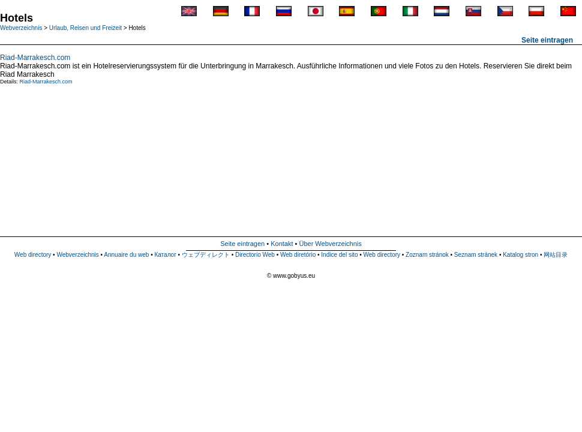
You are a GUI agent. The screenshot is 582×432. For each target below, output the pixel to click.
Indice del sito (339, 254)
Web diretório (298, 254)
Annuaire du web (126, 254)
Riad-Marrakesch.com (35, 57)
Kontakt (282, 243)
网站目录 (556, 254)
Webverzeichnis (21, 28)
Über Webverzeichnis (330, 243)
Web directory (33, 254)
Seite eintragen (547, 40)
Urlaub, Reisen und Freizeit (85, 28)
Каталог (165, 254)
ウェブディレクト (206, 254)
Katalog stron (520, 254)
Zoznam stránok (427, 254)
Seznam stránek (475, 254)
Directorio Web (255, 254)
